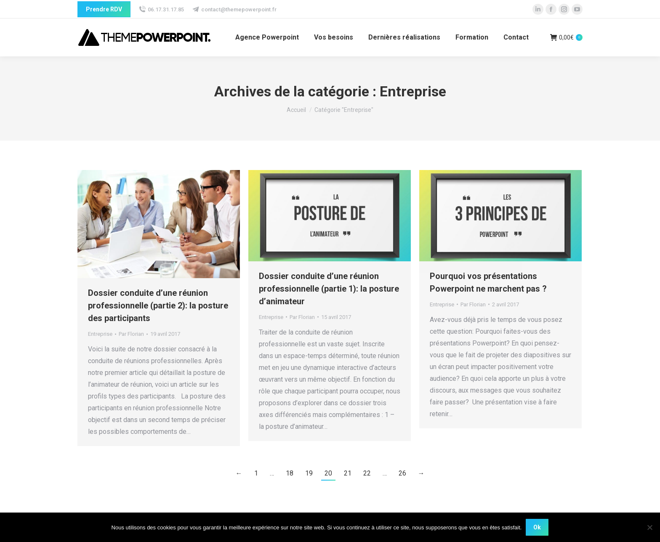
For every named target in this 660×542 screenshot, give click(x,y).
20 (328, 473)
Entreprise (100, 334)
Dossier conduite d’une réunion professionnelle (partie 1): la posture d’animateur (329, 288)
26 (402, 473)
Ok (537, 527)
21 (347, 473)
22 (367, 473)
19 (309, 473)
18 (289, 473)
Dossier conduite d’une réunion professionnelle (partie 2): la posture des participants (158, 305)
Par (131, 334)
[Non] (649, 527)
